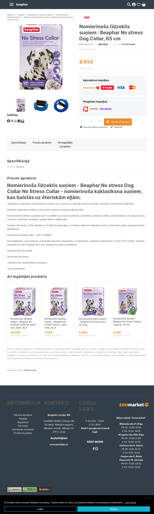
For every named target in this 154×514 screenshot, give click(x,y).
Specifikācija (18, 142)
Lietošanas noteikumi (23, 429)
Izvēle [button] (40, 509)
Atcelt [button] (148, 498)
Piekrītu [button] (113, 509)
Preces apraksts (42, 142)
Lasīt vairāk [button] (130, 502)
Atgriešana (22, 422)
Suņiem (21, 15)
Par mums (23, 425)
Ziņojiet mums (30, 370)
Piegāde (23, 418)
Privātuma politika (23, 433)
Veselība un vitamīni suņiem (40, 15)
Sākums (10, 15)
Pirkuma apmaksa (23, 415)
